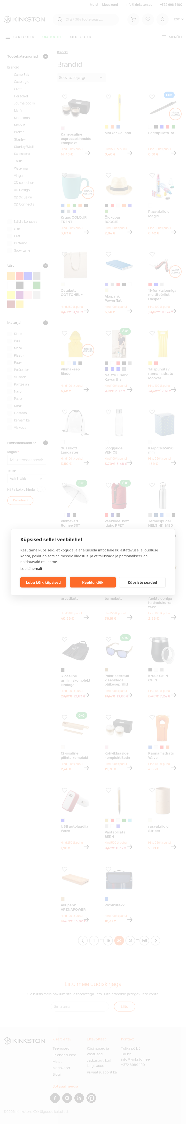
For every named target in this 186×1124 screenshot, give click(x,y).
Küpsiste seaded (142, 582)
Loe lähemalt (31, 568)
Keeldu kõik (92, 582)
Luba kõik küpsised (43, 582)
